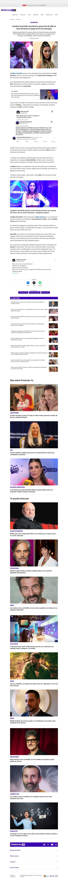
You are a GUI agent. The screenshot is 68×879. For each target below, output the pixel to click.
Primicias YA (12, 19)
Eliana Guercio (40, 217)
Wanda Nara (35, 14)
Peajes (29, 14)
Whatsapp (40, 283)
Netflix (56, 14)
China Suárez (23, 14)
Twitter (34, 283)
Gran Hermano (45, 292)
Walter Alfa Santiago (34, 292)
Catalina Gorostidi (16, 73)
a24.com (43, 5)
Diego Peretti (15, 14)
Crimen (42, 14)
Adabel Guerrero (49, 14)
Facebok (28, 283)
